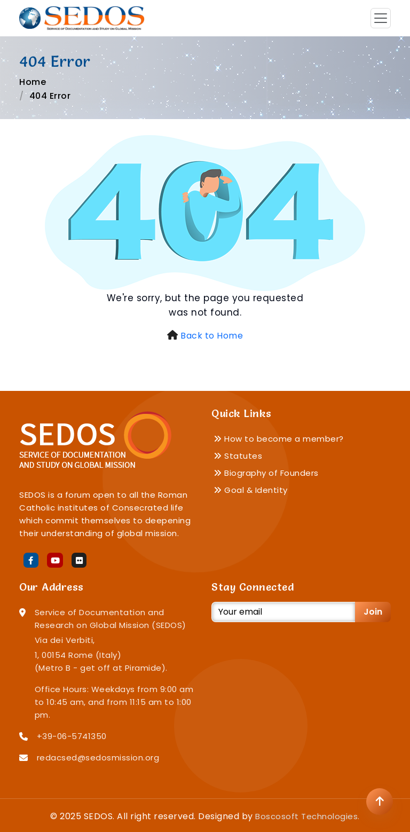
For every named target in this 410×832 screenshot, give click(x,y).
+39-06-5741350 (72, 736)
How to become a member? (279, 438)
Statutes (238, 455)
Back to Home (211, 335)
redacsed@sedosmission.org (98, 757)
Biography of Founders (266, 472)
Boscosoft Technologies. (307, 816)
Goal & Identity (251, 490)
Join (373, 612)
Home (32, 82)
